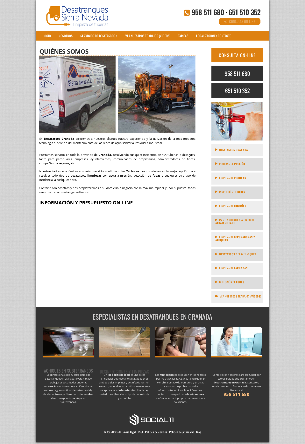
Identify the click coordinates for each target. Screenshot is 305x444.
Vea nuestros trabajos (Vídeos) (147, 35)
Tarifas (183, 35)
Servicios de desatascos (97, 35)
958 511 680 (208, 12)
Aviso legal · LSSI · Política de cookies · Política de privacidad (158, 432)
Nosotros (66, 35)
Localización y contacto (213, 35)
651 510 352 (244, 12)
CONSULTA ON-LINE (237, 55)
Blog (198, 432)
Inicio (47, 35)
